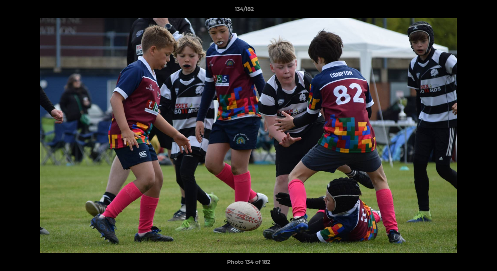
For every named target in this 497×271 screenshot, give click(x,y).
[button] (465, 11)
